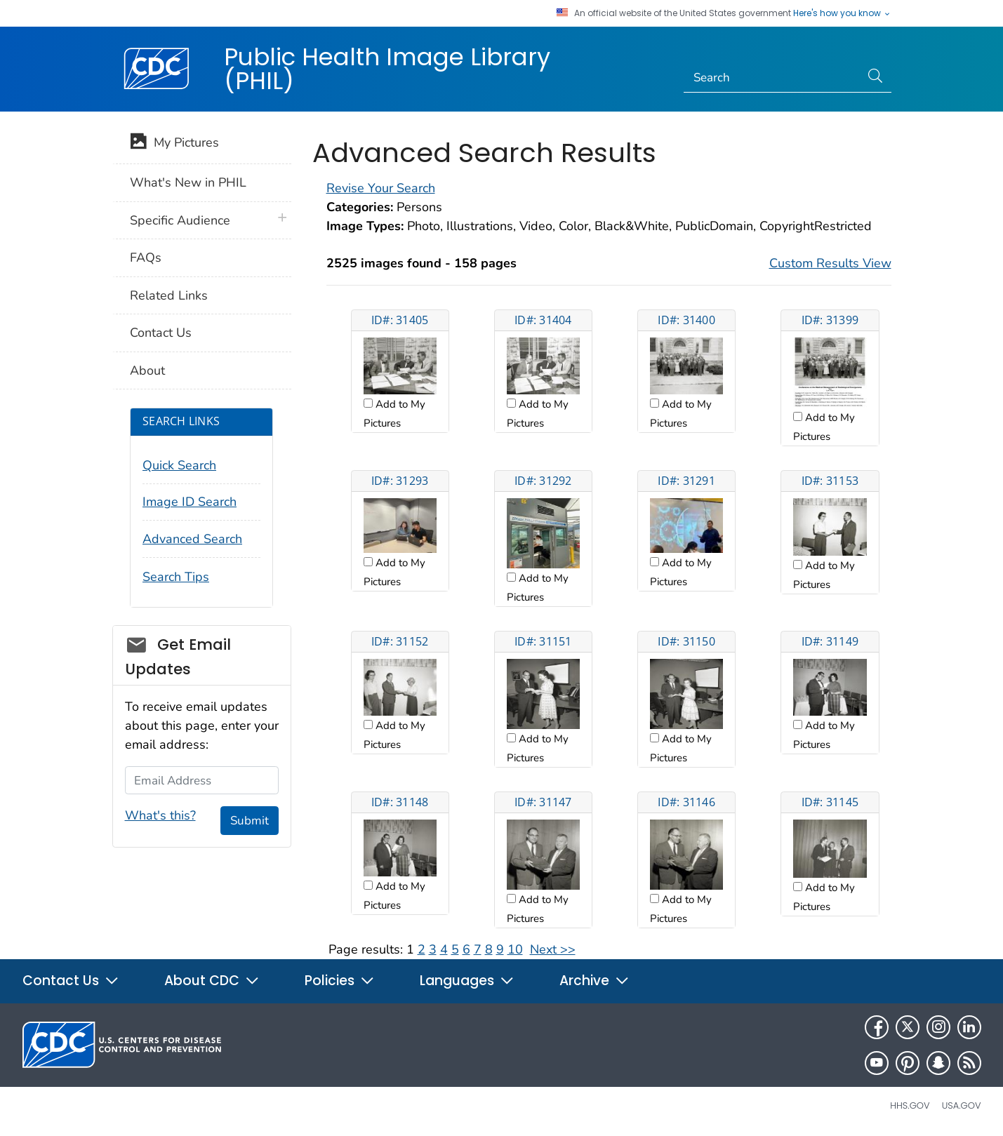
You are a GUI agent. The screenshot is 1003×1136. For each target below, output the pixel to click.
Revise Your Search (380, 188)
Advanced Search (192, 538)
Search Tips (175, 576)
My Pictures (174, 144)
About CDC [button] (212, 980)
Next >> (553, 949)
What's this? (160, 815)
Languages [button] (467, 980)
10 (515, 949)
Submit (249, 821)
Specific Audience (180, 220)
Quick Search (179, 465)
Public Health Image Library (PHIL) (387, 69)
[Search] (772, 77)
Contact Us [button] (70, 980)
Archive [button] (594, 980)
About (147, 370)
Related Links (169, 295)
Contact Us (161, 332)
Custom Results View (830, 263)
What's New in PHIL (188, 182)
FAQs (145, 257)
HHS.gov (909, 1105)
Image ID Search (189, 501)
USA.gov (961, 1105)
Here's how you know (842, 13)
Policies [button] (340, 980)
